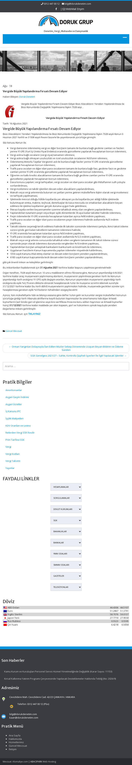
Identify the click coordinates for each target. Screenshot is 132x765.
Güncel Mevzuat (14, 331)
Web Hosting (49, 761)
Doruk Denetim (27, 96)
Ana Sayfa (12, 735)
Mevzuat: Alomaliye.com (15, 761)
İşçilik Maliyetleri (14, 418)
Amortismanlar (14, 390)
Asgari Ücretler (14, 404)
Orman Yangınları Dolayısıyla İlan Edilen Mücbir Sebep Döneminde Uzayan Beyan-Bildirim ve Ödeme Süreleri (66, 348)
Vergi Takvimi (13, 461)
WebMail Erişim (73, 9)
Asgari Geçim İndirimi (17, 397)
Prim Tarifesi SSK (15, 439)
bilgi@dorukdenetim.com (78, 3)
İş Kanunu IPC (13, 411)
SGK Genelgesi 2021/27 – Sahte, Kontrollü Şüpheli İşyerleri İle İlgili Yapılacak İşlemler (78, 355)
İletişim (10, 749)
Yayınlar (10, 468)
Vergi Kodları (13, 454)
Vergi (8, 446)
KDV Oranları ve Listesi (18, 425)
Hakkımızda (13, 739)
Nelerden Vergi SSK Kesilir (20, 432)
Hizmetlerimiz (14, 742)
